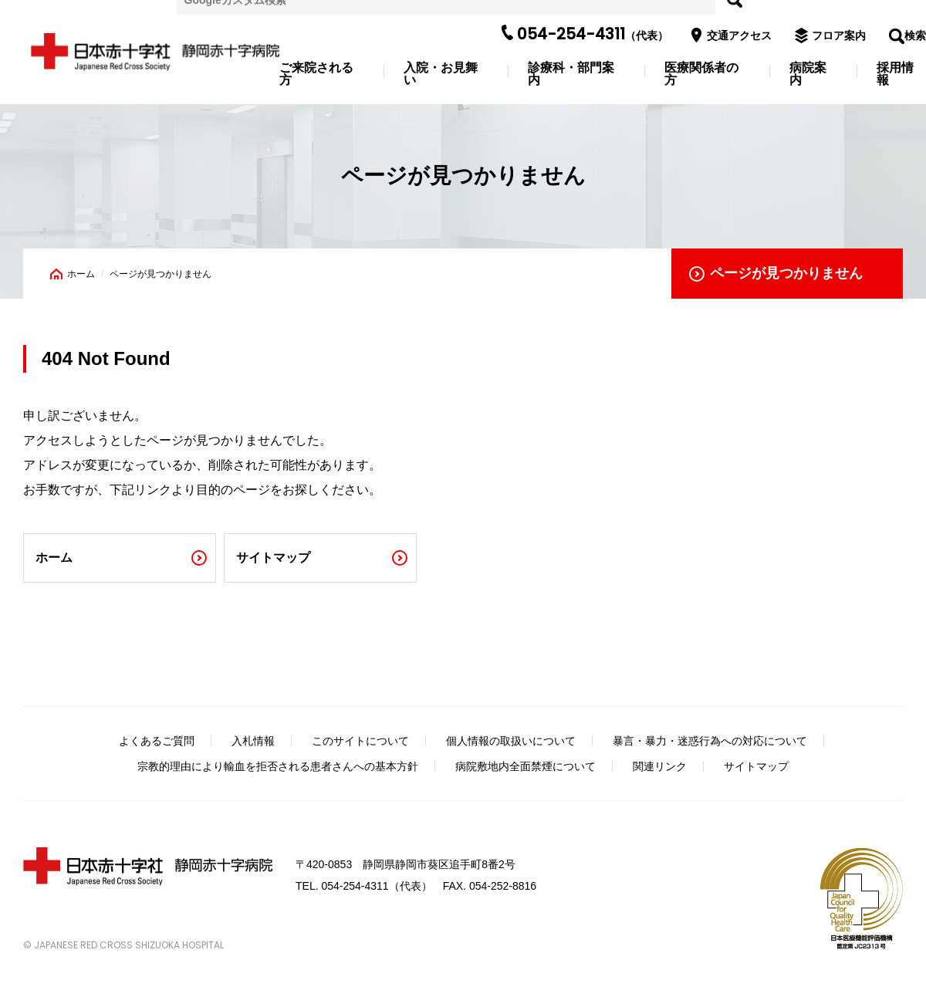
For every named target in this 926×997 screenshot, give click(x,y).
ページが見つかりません (786, 273)
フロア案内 (835, 35)
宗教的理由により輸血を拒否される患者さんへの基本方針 (277, 766)
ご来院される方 (316, 74)
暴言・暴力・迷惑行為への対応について (710, 741)
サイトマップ (273, 557)
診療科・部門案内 (571, 74)
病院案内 (807, 74)
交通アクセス (735, 35)
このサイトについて (360, 741)
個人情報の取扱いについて (511, 741)
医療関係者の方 (701, 74)
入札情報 (253, 741)
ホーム (81, 274)
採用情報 (895, 74)
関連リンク (660, 766)
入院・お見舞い (441, 74)
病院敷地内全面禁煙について (525, 766)
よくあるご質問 (156, 741)
